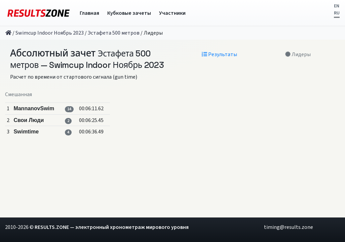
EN (336, 6)
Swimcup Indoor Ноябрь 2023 (49, 33)
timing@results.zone (288, 227)
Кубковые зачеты (129, 13)
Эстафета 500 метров (114, 33)
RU (337, 13)
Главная (89, 13)
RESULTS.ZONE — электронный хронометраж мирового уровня (112, 227)
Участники (172, 13)
